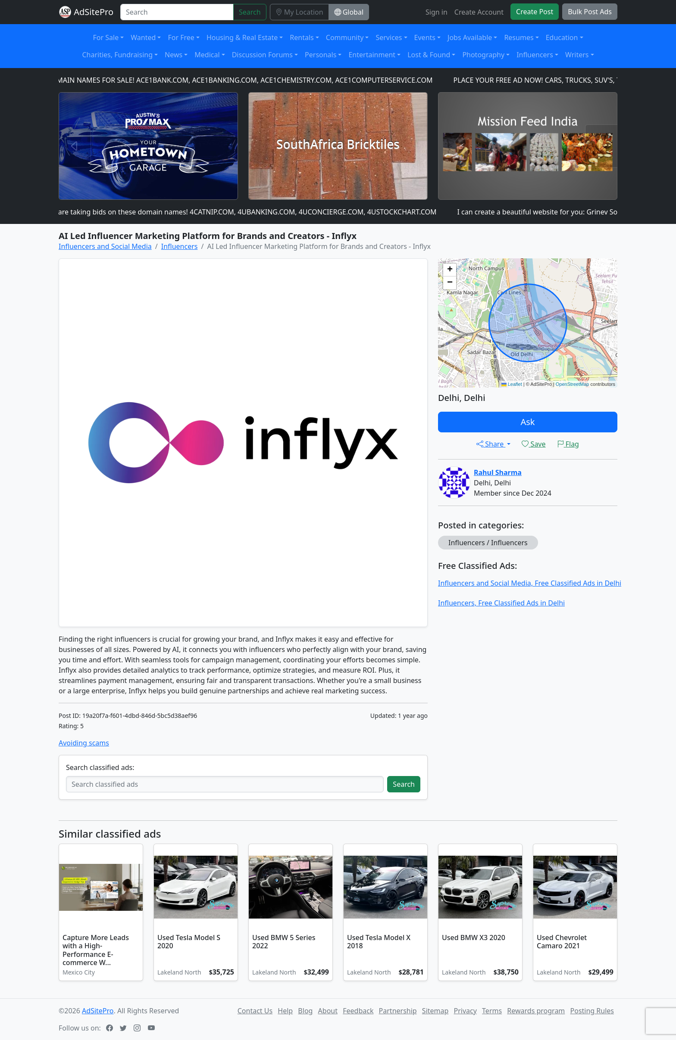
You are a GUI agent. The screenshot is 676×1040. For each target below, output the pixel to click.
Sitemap (435, 1010)
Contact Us (255, 1010)
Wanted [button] (143, 37)
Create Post (534, 11)
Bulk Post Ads (590, 11)
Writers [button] (577, 54)
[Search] (177, 12)
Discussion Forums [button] (262, 54)
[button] (449, 270)
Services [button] (389, 37)
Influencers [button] (534, 54)
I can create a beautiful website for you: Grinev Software (549, 212)
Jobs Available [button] (470, 37)
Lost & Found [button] (428, 54)
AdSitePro (93, 12)
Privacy (465, 1010)
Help (285, 1010)
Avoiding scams (84, 743)
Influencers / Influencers (488, 542)
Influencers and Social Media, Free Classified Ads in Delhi (529, 583)
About (328, 1010)
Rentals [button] (301, 37)
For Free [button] (181, 37)
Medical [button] (206, 54)
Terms (492, 1010)
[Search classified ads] (225, 784)
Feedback (358, 1010)
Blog (305, 1010)
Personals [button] (320, 54)
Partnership (398, 1010)
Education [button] (562, 37)
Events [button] (424, 37)
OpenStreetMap (572, 384)
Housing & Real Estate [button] (242, 37)
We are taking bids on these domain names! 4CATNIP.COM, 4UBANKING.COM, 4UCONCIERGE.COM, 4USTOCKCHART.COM (243, 212)
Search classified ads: (100, 767)
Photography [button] (483, 54)
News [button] (173, 54)
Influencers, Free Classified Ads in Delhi (501, 603)
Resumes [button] (518, 37)
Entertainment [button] (371, 54)
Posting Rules (592, 1010)
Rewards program (536, 1010)
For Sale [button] (106, 37)
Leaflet (511, 384)
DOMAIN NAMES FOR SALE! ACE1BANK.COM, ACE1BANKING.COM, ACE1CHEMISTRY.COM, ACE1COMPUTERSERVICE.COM (241, 80)
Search (250, 12)
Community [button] (345, 37)
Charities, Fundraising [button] (117, 54)
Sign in (437, 12)
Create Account (479, 12)
